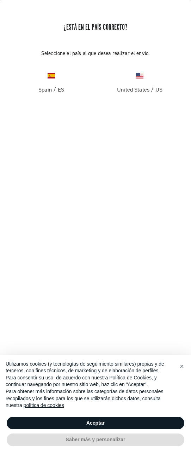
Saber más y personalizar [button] (95, 439)
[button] (181, 366)
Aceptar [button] (95, 423)
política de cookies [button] (44, 405)
